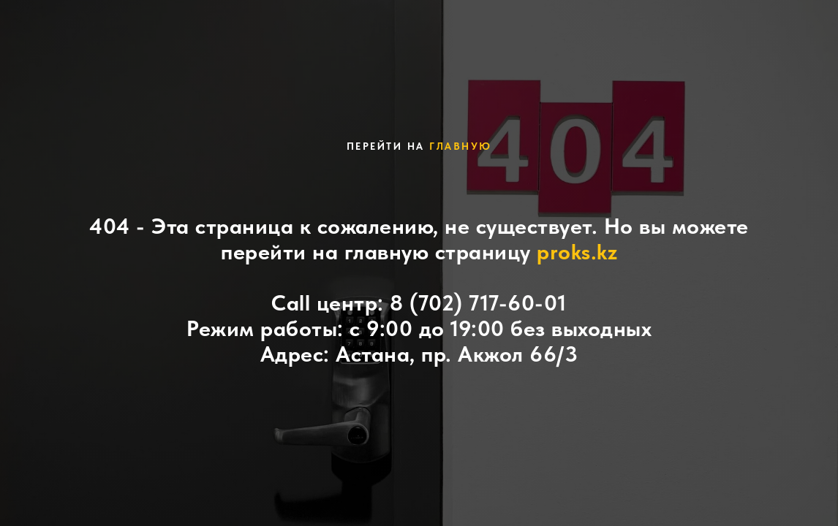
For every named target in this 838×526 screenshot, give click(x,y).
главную (460, 146)
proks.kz (577, 251)
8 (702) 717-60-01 (478, 302)
